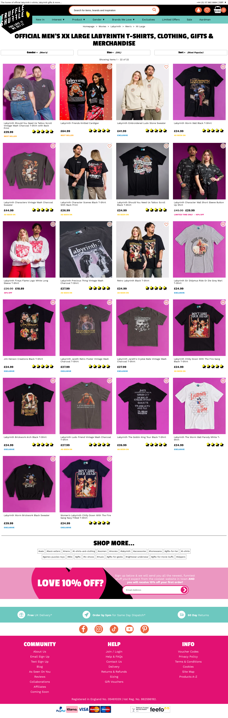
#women (102, 551)
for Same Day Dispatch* (114, 615)
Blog (40, 666)
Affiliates (40, 686)
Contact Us (114, 661)
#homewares (155, 551)
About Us (39, 651)
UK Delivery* (34, 615)
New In (40, 19)
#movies (113, 551)
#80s (69, 557)
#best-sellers (53, 551)
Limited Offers (171, 19)
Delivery (114, 666)
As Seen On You (39, 671)
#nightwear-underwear (137, 557)
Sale (189, 19)
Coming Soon (40, 691)
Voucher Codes (188, 651)
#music (100, 557)
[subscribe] (184, 589)
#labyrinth (125, 551)
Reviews (39, 676)
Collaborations (40, 681)
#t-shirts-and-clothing (84, 551)
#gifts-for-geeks (115, 557)
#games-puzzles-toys (54, 557)
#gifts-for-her (171, 551)
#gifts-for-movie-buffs (162, 557)
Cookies (188, 666)
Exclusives (148, 19)
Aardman (205, 19)
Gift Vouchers (114, 681)
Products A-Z (188, 676)
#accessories (139, 551)
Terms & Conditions (188, 661)
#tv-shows (88, 557)
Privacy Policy (188, 656)
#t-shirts (185, 551)
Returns (193, 615)
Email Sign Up (39, 656)
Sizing (114, 676)
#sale (41, 551)
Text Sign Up (39, 661)
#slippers (180, 557)
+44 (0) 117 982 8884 (207, 2)
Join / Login (114, 651)
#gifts (78, 557)
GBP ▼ (222, 2)
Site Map (188, 671)
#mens (66, 551)
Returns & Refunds (114, 671)
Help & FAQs (114, 656)
